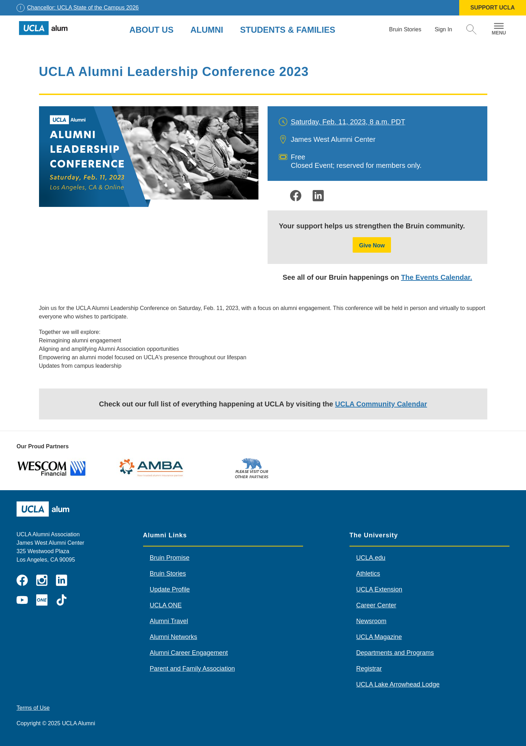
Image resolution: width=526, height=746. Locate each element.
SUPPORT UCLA (492, 8)
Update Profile (170, 589)
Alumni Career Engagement (189, 652)
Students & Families (287, 29)
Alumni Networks (173, 636)
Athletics (368, 573)
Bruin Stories (168, 573)
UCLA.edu (370, 557)
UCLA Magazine (379, 636)
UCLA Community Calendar (381, 404)
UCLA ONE (166, 605)
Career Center (376, 605)
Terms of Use (33, 708)
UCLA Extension (379, 589)
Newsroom (371, 621)
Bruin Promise (170, 557)
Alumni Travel (169, 621)
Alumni (206, 29)
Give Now (372, 245)
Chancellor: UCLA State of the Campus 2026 (83, 8)
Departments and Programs (395, 652)
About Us (151, 29)
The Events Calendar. (436, 277)
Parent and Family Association (192, 668)
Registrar (369, 668)
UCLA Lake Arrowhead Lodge (398, 684)
